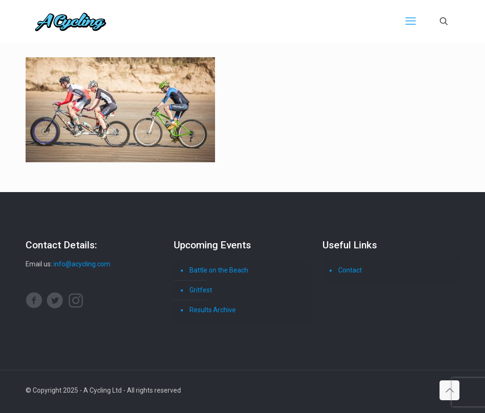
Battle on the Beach (218, 270)
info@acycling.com (82, 264)
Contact (350, 270)
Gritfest (200, 290)
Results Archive (212, 310)
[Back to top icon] (449, 390)
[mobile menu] (411, 21)
